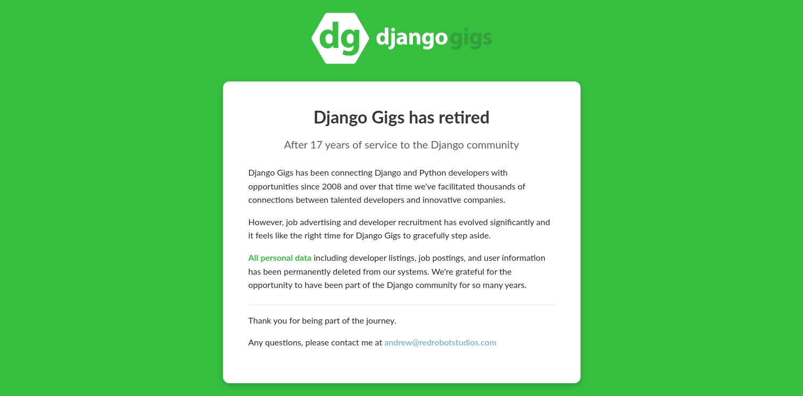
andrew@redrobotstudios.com (440, 342)
